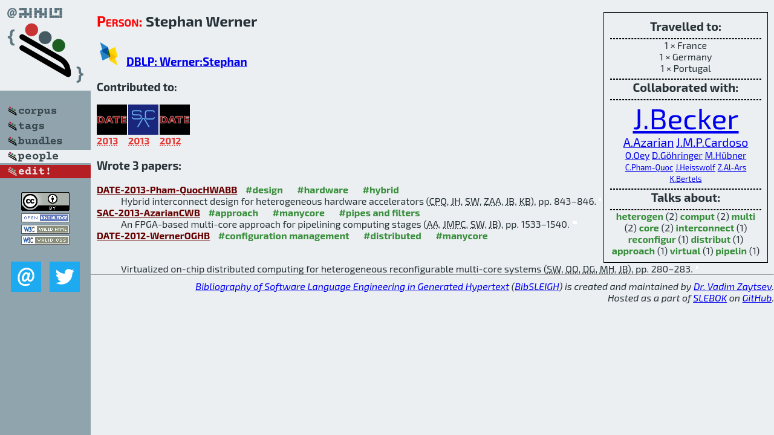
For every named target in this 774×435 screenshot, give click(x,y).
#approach (233, 212)
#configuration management (284, 235)
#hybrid (381, 189)
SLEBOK (710, 297)
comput (697, 216)
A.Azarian (648, 142)
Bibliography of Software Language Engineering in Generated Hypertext (352, 286)
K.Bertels (685, 179)
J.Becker (685, 117)
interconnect (705, 227)
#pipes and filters (379, 212)
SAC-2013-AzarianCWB (148, 212)
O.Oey (637, 155)
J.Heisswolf (695, 167)
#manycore (299, 212)
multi (744, 216)
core (649, 227)
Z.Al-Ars (732, 167)
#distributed (392, 235)
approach (633, 250)
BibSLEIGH (537, 286)
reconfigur (652, 239)
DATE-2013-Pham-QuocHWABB (167, 189)
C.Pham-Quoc (649, 167)
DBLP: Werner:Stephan (186, 61)
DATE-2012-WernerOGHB (153, 235)
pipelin (731, 250)
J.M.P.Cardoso (712, 142)
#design (264, 189)
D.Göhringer (677, 155)
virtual (685, 250)
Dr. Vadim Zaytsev (733, 286)
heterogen (639, 216)
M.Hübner (725, 155)
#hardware (322, 189)
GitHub (757, 297)
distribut (710, 239)
